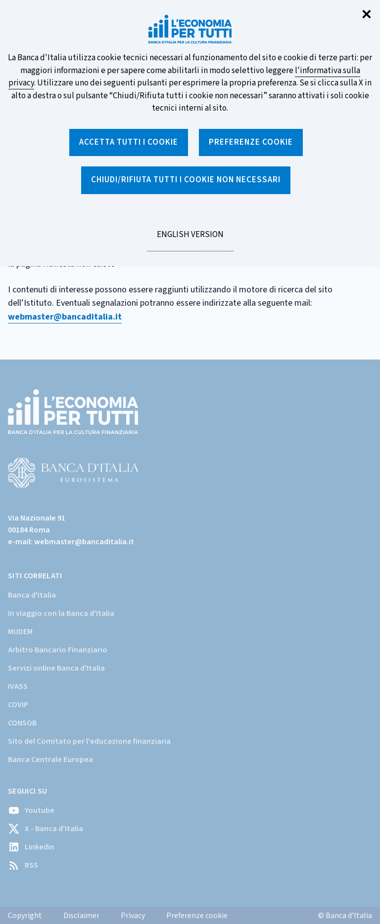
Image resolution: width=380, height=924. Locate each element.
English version (190, 240)
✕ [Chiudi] (367, 15)
